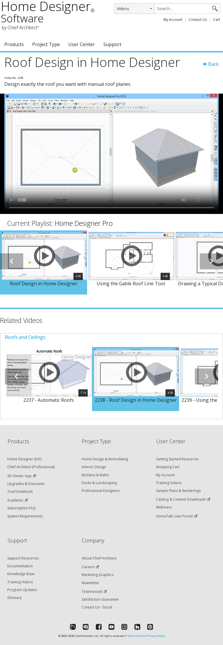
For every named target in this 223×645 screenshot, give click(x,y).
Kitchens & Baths (95, 475)
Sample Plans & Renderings (178, 490)
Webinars (164, 507)
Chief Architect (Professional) (31, 466)
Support (112, 44)
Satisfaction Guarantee (100, 599)
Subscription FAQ (21, 508)
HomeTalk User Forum (174, 516)
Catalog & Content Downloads (181, 499)
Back (210, 64)
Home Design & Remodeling (105, 459)
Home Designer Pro (84, 223)
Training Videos (168, 482)
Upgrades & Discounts (25, 483)
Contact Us (198, 19)
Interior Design (94, 466)
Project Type (46, 44)
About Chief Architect (99, 558)
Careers (88, 566)
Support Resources (23, 558)
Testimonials (92, 591)
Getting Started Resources (177, 459)
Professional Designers (101, 490)
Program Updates (22, 589)
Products (14, 44)
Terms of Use (135, 636)
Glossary (14, 597)
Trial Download (20, 491)
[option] (43, 262)
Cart (216, 19)
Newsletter (90, 582)
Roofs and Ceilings (25, 337)
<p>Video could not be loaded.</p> (111, 154)
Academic (15, 500)
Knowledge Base (21, 573)
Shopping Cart (167, 466)
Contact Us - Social (97, 607)
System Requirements (25, 516)
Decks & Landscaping (99, 482)
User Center (81, 44)
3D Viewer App (19, 475)
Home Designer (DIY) (24, 459)
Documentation (20, 566)
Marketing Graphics (98, 574)
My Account (172, 19)
